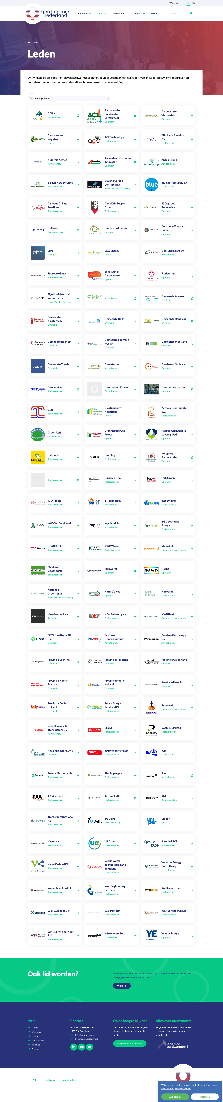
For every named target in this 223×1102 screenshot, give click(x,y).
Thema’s (139, 13)
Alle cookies (175, 1096)
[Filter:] (69, 98)
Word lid (173, 2)
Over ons (84, 13)
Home (35, 42)
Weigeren (205, 1096)
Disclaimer (50, 1079)
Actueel (155, 13)
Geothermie (119, 13)
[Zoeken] (190, 12)
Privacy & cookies (67, 1079)
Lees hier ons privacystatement (176, 1088)
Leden (101, 13)
